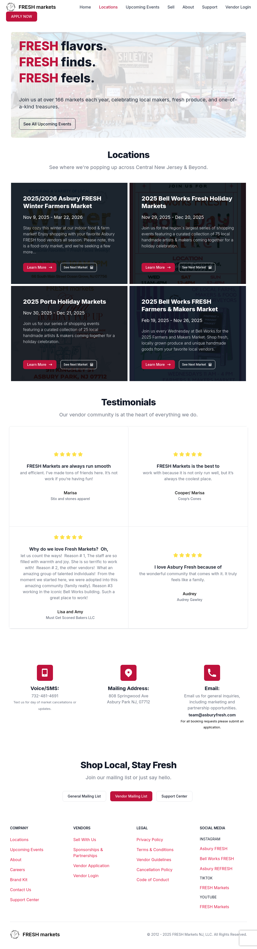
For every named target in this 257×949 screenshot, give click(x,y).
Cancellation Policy (154, 869)
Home (85, 7)
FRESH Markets (214, 887)
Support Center (174, 796)
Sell (170, 7)
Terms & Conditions (155, 849)
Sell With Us (84, 839)
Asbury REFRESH (216, 868)
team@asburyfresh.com (212, 714)
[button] (39, 267)
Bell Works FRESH (217, 858)
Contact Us (20, 889)
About (188, 7)
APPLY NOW (21, 16)
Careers (17, 869)
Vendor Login (238, 7)
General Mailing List (84, 796)
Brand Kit (18, 879)
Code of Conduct (153, 879)
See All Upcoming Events (47, 123)
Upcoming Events (142, 7)
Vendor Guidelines (154, 859)
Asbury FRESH (213, 848)
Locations (108, 7)
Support (209, 7)
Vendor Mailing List (131, 796)
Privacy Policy (150, 839)
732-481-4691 (44, 695)
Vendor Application (91, 865)
